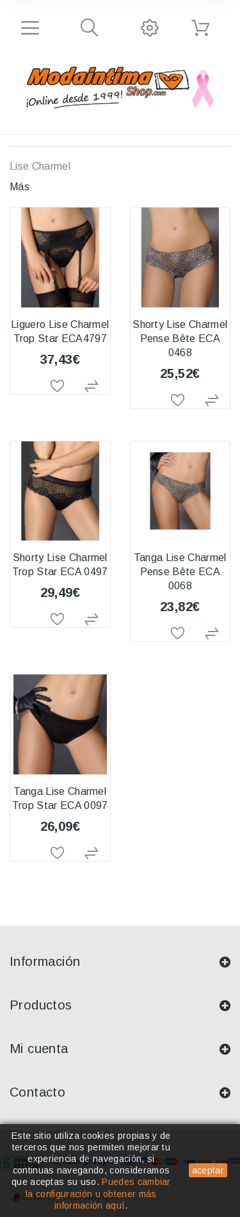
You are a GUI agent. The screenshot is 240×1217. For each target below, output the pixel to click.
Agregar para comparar (93, 386)
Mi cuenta (39, 1048)
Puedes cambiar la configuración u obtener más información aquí (98, 1193)
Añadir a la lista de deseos (60, 386)
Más (19, 186)
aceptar (208, 1170)
